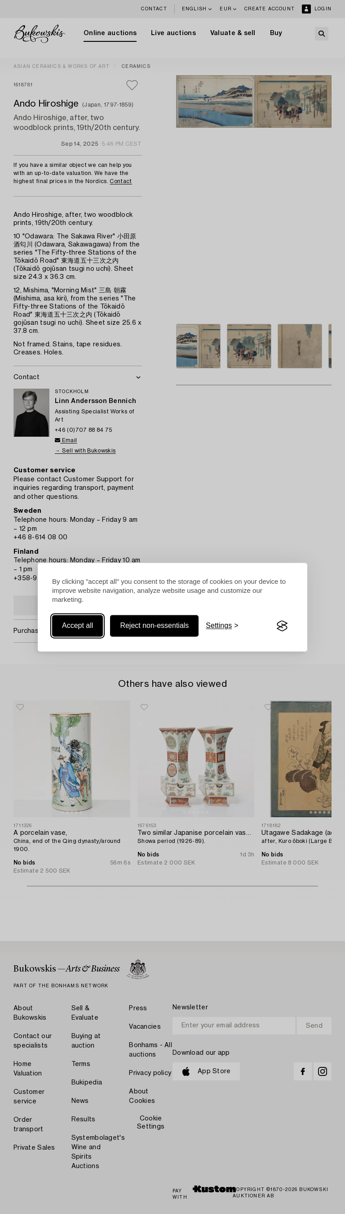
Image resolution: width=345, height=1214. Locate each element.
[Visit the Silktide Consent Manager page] (282, 626)
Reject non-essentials (154, 626)
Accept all (77, 626)
